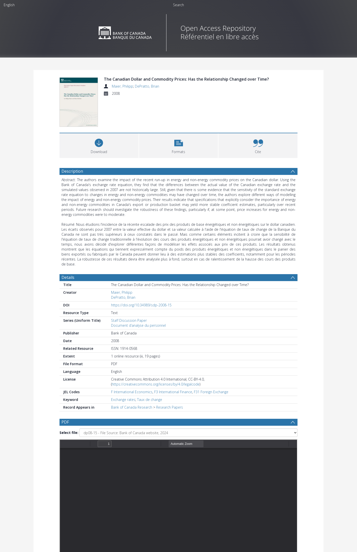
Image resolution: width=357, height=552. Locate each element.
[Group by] (92, 490)
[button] (178, 145)
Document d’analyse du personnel (138, 325)
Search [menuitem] (178, 4)
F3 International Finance (173, 392)
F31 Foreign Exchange (211, 392)
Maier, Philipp (122, 86)
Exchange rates (123, 399)
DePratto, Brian (147, 86)
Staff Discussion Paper (129, 320)
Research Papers (169, 407)
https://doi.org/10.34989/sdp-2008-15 (141, 305)
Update (237, 490)
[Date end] (180, 490)
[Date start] (142, 490)
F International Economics (131, 392)
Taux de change (149, 399)
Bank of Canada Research (131, 407)
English (9, 4)
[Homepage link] (178, 31)
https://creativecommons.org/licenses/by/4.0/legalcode (156, 384)
